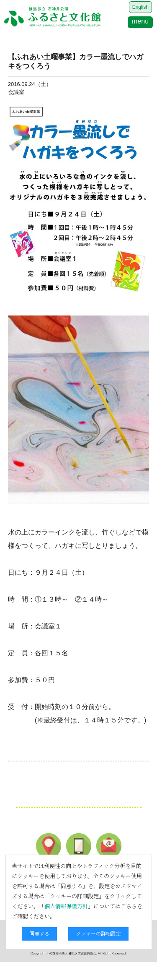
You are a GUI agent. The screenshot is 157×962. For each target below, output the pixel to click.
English (140, 7)
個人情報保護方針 (66, 906)
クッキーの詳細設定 (98, 933)
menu (140, 21)
